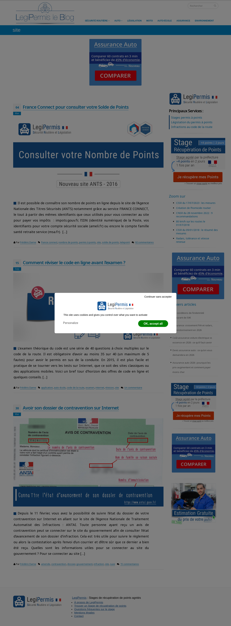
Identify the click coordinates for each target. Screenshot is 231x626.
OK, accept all (153, 323)
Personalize (70, 322)
